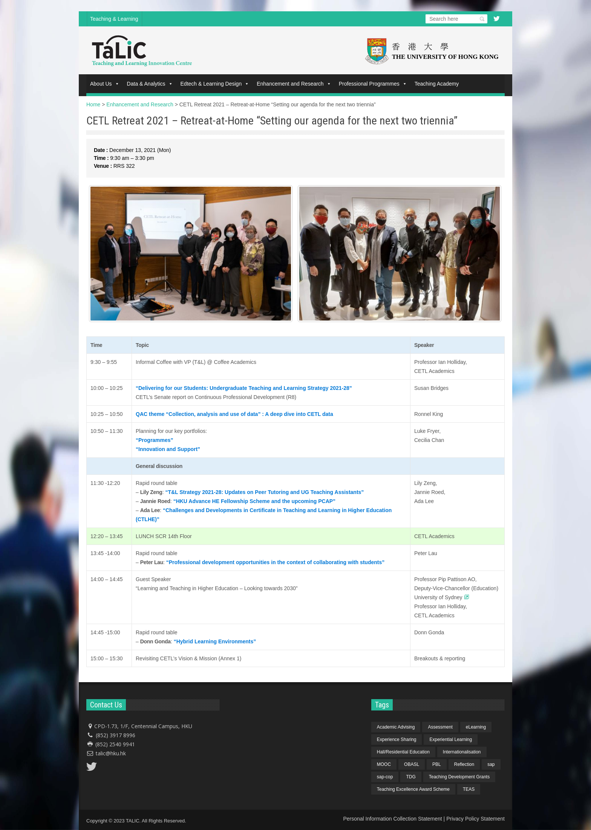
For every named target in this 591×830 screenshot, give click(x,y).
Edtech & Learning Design (215, 83)
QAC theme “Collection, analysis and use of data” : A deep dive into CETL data (234, 414)
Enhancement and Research (294, 83)
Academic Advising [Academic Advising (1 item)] (396, 727)
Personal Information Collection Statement (392, 819)
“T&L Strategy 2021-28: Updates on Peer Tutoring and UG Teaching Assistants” (264, 492)
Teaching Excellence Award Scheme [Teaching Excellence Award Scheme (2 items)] (413, 789)
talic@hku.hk (111, 753)
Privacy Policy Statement (475, 819)
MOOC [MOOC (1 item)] (384, 764)
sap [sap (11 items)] (491, 764)
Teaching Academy (437, 84)
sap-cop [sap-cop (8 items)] (385, 776)
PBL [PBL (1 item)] (436, 764)
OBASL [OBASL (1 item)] (411, 764)
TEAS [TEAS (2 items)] (469, 789)
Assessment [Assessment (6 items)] (440, 727)
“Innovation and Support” (168, 449)
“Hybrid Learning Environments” (215, 641)
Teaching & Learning (114, 19)
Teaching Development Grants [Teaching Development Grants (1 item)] (459, 776)
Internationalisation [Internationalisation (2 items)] (462, 752)
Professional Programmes (373, 83)
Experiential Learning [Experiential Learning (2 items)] (450, 739)
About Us (104, 83)
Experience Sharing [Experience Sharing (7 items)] (396, 739)
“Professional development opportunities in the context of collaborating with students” (275, 562)
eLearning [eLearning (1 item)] (476, 727)
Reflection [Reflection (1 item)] (464, 764)
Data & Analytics (150, 83)
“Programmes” (154, 440)
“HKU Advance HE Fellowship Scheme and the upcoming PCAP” (254, 501)
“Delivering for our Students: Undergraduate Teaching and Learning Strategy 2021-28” (244, 388)
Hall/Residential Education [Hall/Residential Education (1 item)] (403, 752)
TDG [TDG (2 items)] (410, 776)
